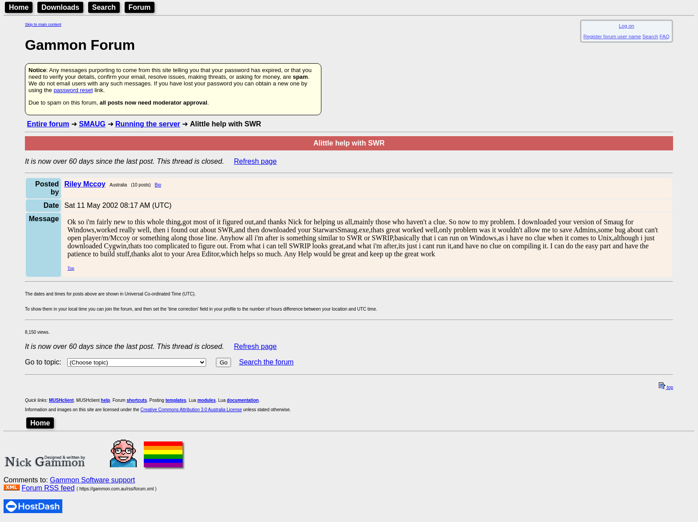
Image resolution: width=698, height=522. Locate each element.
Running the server (147, 124)
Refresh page (255, 161)
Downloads (60, 7)
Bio (157, 184)
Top (70, 268)
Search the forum (266, 362)
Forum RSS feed (47, 488)
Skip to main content (43, 24)
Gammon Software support (92, 480)
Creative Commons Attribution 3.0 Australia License (191, 409)
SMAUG (92, 124)
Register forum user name (612, 36)
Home (18, 7)
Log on (626, 25)
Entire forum (48, 124)
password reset (73, 90)
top (666, 387)
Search (104, 7)
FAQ (665, 36)
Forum (140, 7)
